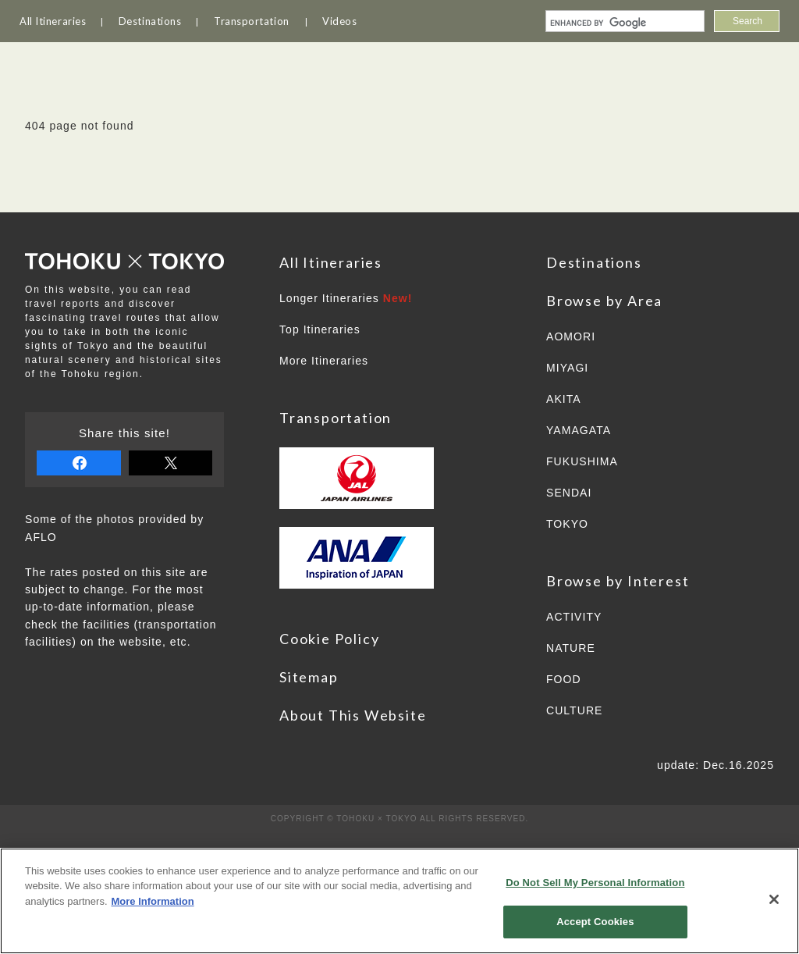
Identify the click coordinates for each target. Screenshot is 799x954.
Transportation (251, 21)
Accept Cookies (595, 921)
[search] (623, 23)
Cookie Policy (329, 638)
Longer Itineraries (346, 298)
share (79, 462)
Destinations (150, 21)
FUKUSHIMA (582, 461)
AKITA (563, 399)
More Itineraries (323, 360)
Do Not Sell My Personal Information (595, 882)
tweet (171, 462)
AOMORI (570, 336)
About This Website (352, 715)
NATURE (570, 648)
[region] (399, 901)
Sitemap (309, 676)
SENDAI (568, 492)
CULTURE (574, 710)
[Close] (774, 899)
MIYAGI (567, 367)
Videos (339, 21)
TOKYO (567, 524)
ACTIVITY (574, 616)
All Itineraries (53, 21)
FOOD (563, 679)
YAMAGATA (578, 430)
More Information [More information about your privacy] (153, 901)
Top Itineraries (319, 329)
